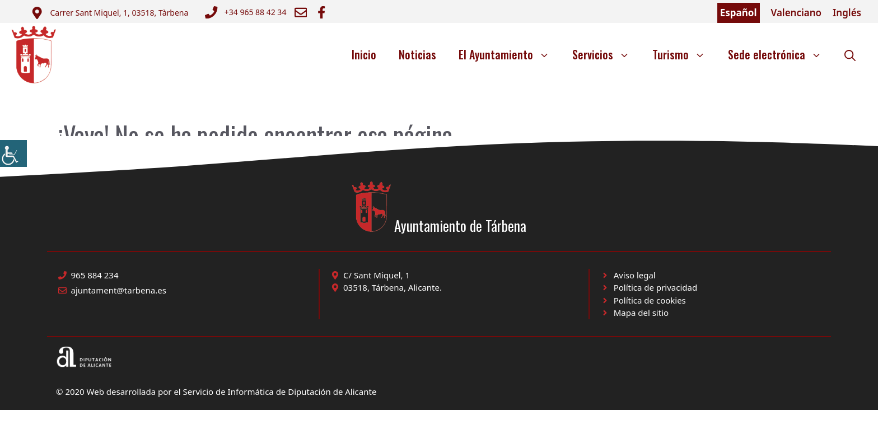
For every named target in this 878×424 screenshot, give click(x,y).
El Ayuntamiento (510, 54)
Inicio (364, 54)
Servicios (606, 54)
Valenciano (796, 12)
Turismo (684, 54)
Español (738, 12)
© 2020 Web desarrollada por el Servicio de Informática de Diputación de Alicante (216, 391)
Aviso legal (635, 275)
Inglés (847, 12)
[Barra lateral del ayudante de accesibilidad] (13, 153)
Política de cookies (650, 300)
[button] (850, 54)
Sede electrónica (780, 54)
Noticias (417, 54)
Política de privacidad (656, 287)
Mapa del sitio (641, 312)
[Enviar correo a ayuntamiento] (109, 13)
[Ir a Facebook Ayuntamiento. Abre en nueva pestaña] (321, 12)
